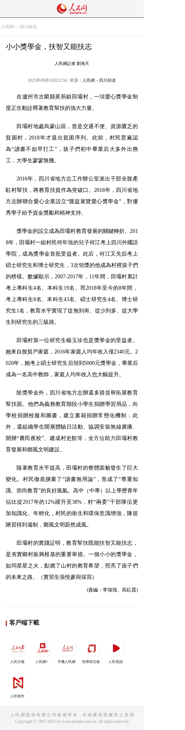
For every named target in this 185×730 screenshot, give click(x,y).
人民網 (7, 27)
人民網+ (42, 651)
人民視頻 (116, 651)
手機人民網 (67, 651)
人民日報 (17, 651)
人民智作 (17, 685)
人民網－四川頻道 (99, 80)
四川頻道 (28, 27)
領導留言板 (91, 651)
